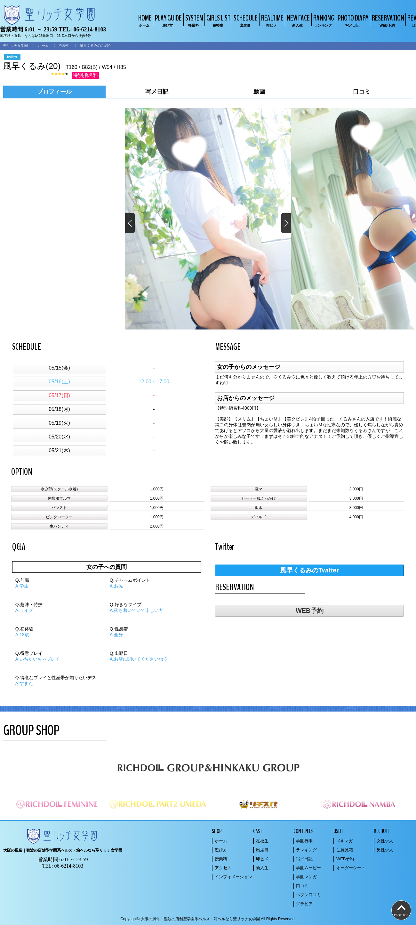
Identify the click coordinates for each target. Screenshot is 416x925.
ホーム (43, 45)
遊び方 (221, 849)
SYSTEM (193, 20)
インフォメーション (233, 876)
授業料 (221, 858)
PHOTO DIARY (352, 20)
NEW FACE (297, 20)
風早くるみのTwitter (309, 570)
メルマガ (344, 840)
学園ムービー (308, 867)
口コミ (302, 885)
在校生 (64, 45)
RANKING (323, 20)
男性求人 (385, 849)
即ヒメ (262, 858)
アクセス (223, 867)
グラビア (304, 903)
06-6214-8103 (89, 29)
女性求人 (385, 840)
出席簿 (262, 849)
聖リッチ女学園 (15, 45)
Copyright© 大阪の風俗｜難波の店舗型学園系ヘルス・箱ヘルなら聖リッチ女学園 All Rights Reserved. (208, 919)
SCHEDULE (245, 20)
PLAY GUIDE (167, 20)
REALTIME (272, 20)
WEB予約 (310, 610)
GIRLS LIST (217, 20)
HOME (144, 20)
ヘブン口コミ (308, 894)
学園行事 (304, 840)
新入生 (262, 867)
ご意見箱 (344, 849)
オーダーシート (350, 867)
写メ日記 (304, 858)
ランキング (306, 849)
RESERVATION (387, 20)
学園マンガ (306, 876)
